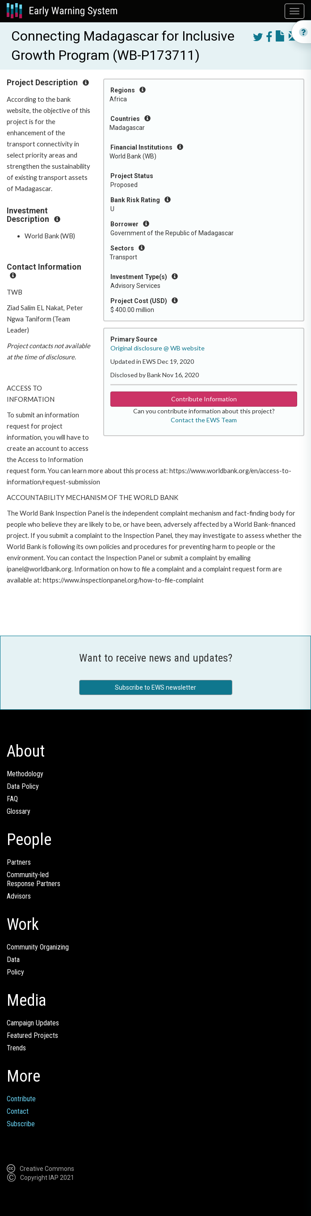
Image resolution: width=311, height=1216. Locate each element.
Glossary (18, 811)
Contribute (21, 1099)
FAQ (12, 799)
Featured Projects (32, 1035)
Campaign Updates (33, 1023)
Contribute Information (204, 399)
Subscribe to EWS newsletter (155, 687)
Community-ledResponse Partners (33, 879)
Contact (18, 1111)
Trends (16, 1048)
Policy (15, 972)
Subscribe (21, 1124)
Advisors (19, 896)
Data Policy (23, 786)
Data (13, 959)
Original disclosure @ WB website (157, 348)
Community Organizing (38, 947)
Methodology (25, 774)
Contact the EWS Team (204, 420)
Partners (19, 862)
